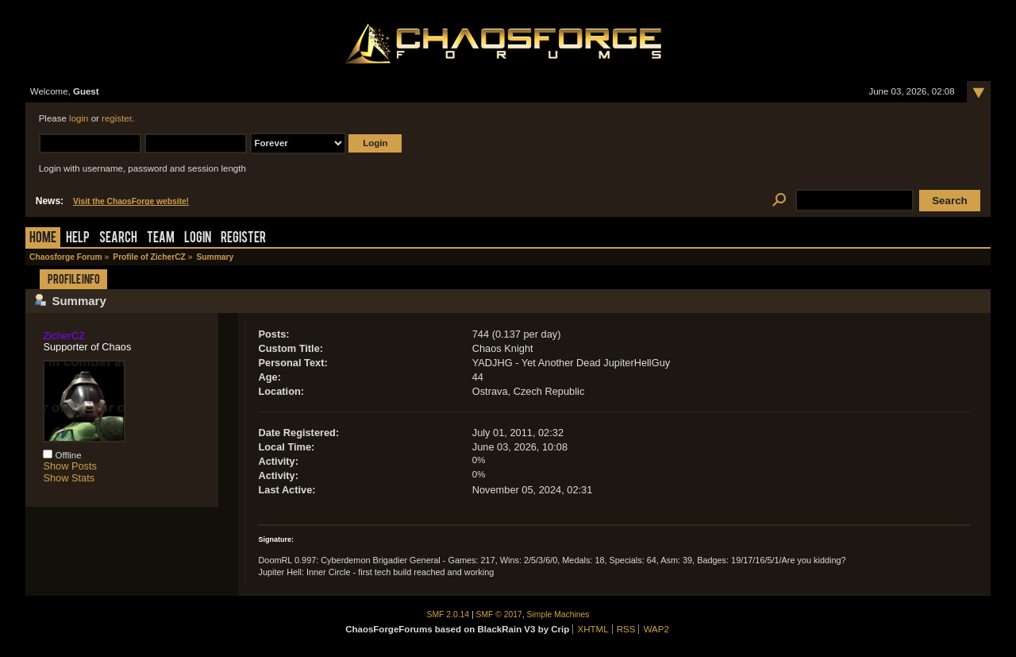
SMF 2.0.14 (448, 614)
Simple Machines (558, 614)
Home (42, 239)
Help (78, 239)
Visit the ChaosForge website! (131, 201)
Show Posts (70, 466)
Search (118, 239)
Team (161, 239)
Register (243, 239)
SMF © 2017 (499, 614)
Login (197, 239)
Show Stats (68, 478)
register (117, 118)
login (78, 118)
